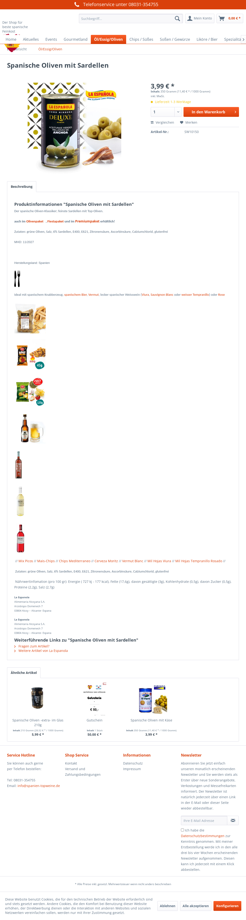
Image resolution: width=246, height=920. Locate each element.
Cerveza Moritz (106, 561)
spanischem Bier (75, 294)
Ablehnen (167, 906)
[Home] (11, 39)
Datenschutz (133, 763)
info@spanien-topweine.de (39, 785)
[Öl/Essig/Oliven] (108, 39)
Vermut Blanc (132, 561)
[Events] (51, 39)
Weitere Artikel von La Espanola (41, 650)
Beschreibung (22, 186)
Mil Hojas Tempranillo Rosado (198, 561)
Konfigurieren (227, 906)
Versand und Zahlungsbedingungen (83, 772)
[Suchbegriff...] (130, 18)
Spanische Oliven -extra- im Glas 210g (37, 722)
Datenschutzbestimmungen (202, 836)
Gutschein (95, 720)
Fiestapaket (56, 221)
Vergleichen (162, 122)
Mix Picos (25, 561)
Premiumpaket (87, 221)
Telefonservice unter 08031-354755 (115, 4)
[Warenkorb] (230, 18)
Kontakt (71, 763)
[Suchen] (177, 18)
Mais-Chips (46, 561)
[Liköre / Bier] (207, 39)
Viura (145, 294)
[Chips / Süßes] (141, 39)
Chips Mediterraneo (74, 561)
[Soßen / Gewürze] (175, 39)
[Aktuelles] (31, 39)
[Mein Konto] (199, 18)
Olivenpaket (36, 221)
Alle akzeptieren (196, 906)
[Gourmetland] (75, 39)
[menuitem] (130, 18)
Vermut (93, 294)
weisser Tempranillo (195, 294)
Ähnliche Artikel (24, 672)
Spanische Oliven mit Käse (151, 720)
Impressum (132, 769)
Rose (221, 294)
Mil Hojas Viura (159, 561)
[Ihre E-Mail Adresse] (204, 820)
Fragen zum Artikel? (31, 646)
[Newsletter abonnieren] (233, 820)
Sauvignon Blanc (162, 294)
